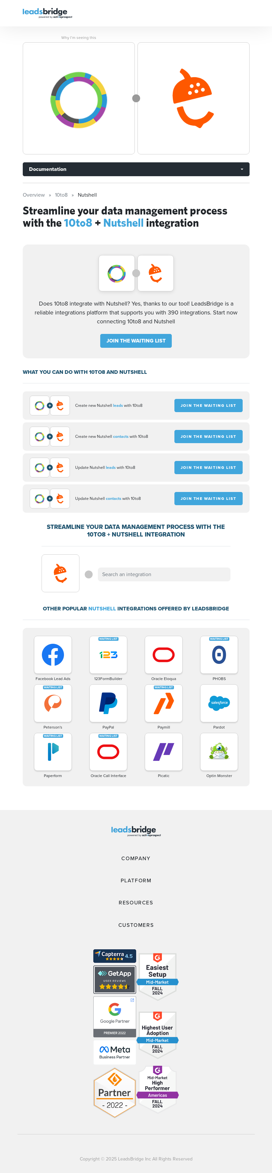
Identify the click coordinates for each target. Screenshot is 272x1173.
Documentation (47, 169)
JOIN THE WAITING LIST (136, 340)
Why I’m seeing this (78, 38)
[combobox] (164, 574)
